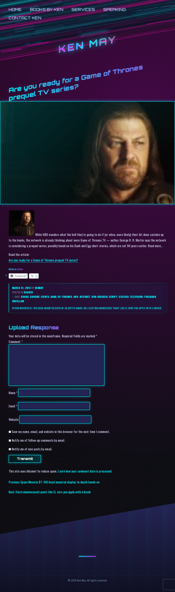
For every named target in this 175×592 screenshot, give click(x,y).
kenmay (39, 288)
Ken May (87, 44)
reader (28, 292)
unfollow (18, 301)
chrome (35, 296)
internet (85, 296)
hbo (75, 296)
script (113, 296)
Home (15, 9)
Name (13, 392)
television (136, 296)
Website (14, 419)
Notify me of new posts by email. (32, 449)
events (45, 296)
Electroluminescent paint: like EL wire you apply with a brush (125, 308)
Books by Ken (46, 9)
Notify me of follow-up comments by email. (38, 440)
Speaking (114, 9)
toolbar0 (150, 296)
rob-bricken (99, 296)
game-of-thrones (61, 296)
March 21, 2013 (21, 288)
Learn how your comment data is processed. (85, 471)
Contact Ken (25, 18)
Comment (16, 341)
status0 (124, 296)
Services (83, 9)
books (25, 296)
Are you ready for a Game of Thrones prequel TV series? (43, 260)
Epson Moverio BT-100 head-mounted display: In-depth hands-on (49, 308)
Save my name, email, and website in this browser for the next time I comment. (61, 431)
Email (13, 406)
